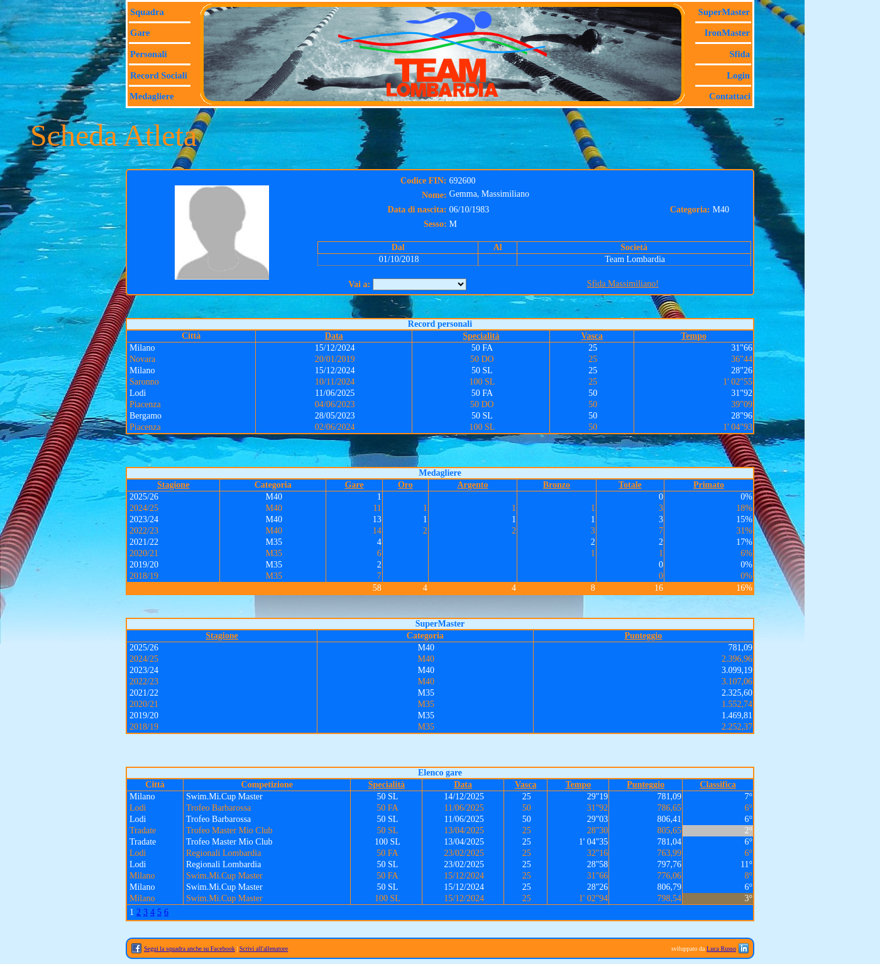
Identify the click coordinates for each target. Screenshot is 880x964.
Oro (405, 485)
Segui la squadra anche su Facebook (189, 948)
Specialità (481, 336)
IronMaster (727, 33)
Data (334, 336)
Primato (708, 485)
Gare (140, 33)
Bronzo (556, 485)
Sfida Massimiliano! (623, 283)
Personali (148, 54)
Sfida (739, 54)
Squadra (147, 12)
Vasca (592, 336)
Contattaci (730, 96)
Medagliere (151, 96)
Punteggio (643, 635)
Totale (630, 485)
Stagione (173, 485)
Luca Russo (721, 948)
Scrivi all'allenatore (264, 948)
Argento (472, 485)
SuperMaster (724, 12)
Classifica (718, 784)
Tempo (694, 336)
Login (738, 75)
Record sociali (158, 75)
